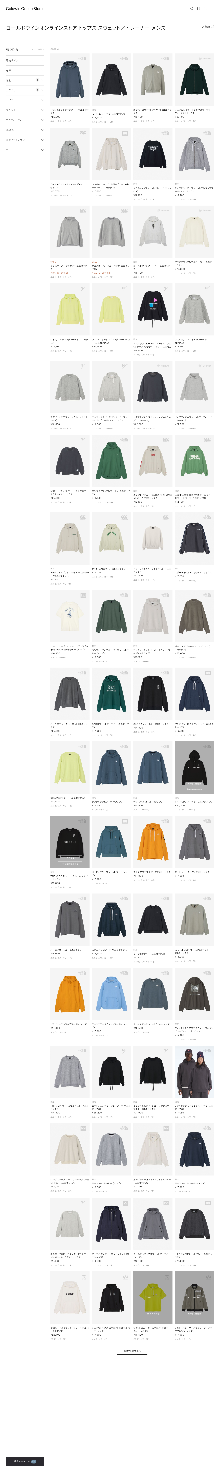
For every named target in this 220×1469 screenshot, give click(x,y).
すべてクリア (38, 49)
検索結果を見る (25, 1461)
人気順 (206, 26)
